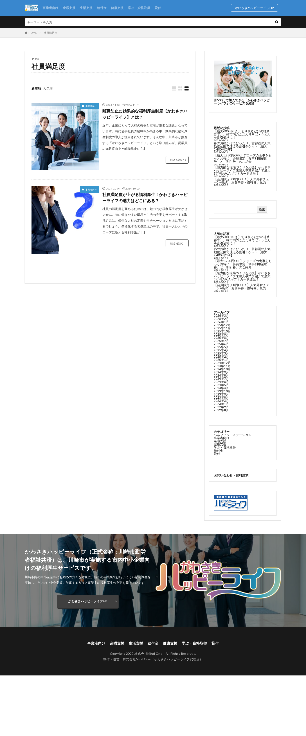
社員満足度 (50, 32)
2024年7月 (221, 380)
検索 (262, 209)
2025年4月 (221, 351)
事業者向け (50, 8)
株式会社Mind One (137, 659)
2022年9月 (221, 408)
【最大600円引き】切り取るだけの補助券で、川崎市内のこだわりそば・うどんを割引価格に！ (242, 134)
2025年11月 (222, 329)
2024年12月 (222, 364)
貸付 (158, 8)
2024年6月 (221, 383)
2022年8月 (221, 411)
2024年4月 (221, 389)
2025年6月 (221, 345)
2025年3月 (221, 354)
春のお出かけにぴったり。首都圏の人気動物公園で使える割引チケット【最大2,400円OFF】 (242, 146)
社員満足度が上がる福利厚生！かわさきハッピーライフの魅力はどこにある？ (144, 197)
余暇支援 (69, 8)
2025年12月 (222, 326)
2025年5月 (221, 348)
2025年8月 (221, 339)
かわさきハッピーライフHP (256, 8)
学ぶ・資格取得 (139, 8)
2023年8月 (221, 398)
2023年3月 (221, 402)
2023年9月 (221, 395)
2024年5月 (221, 386)
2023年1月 (221, 405)
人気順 (48, 88)
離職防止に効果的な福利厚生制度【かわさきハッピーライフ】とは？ (144, 114)
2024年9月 (221, 373)
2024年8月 (221, 376)
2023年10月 (222, 392)
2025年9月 (221, 335)
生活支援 (86, 8)
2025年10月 (222, 332)
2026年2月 (221, 320)
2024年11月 (222, 367)
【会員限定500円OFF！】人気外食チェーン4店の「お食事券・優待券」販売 (241, 180)
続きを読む (177, 159)
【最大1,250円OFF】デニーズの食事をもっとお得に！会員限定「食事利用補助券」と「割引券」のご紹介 (243, 158)
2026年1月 (221, 323)
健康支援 (117, 8)
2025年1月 (221, 361)
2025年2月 (221, 357)
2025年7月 (221, 342)
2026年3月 (221, 316)
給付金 (101, 8)
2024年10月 (222, 370)
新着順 (36, 88)
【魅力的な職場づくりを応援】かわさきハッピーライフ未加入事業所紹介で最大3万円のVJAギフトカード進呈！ (242, 170)
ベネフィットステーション (233, 436)
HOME (33, 32)
